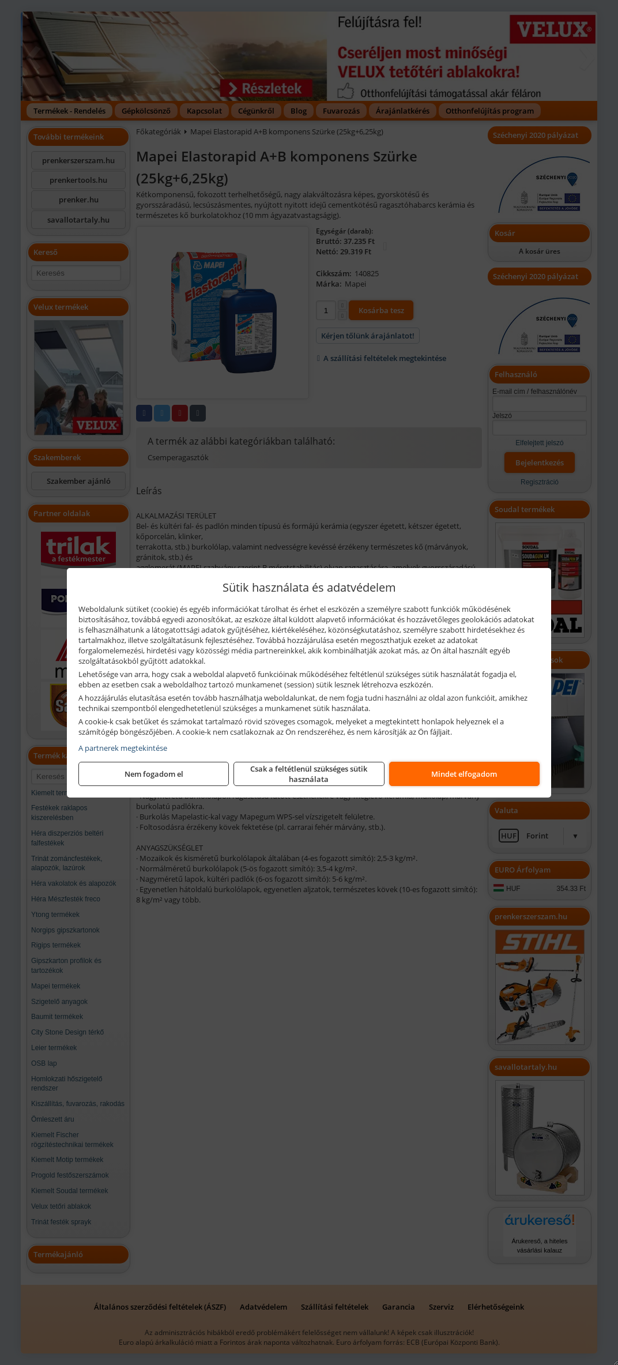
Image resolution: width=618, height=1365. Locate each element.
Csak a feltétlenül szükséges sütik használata (308, 774)
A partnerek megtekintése (122, 748)
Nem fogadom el (154, 774)
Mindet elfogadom (464, 774)
